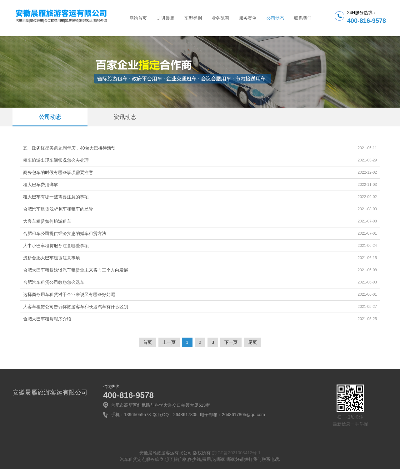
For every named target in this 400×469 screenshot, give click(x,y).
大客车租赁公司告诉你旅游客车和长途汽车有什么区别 (75, 306)
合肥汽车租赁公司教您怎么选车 (53, 282)
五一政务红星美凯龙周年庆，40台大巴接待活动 (69, 147)
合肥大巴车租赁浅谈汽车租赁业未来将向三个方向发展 (75, 270)
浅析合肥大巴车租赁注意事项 (51, 257)
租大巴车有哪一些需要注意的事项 (56, 196)
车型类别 (193, 18)
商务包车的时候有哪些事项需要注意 (58, 172)
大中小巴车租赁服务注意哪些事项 (56, 245)
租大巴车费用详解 (40, 184)
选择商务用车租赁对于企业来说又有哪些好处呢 (69, 294)
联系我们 (303, 18)
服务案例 (248, 18)
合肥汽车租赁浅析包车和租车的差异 (58, 209)
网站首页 (138, 18)
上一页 (169, 342)
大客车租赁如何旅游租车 (47, 221)
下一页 (231, 342)
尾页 (252, 342)
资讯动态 (125, 117)
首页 (147, 342)
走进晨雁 (165, 18)
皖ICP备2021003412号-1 (236, 452)
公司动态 (275, 18)
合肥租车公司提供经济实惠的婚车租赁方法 (64, 233)
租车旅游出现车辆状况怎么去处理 (56, 160)
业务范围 (220, 18)
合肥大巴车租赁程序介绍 (47, 318)
